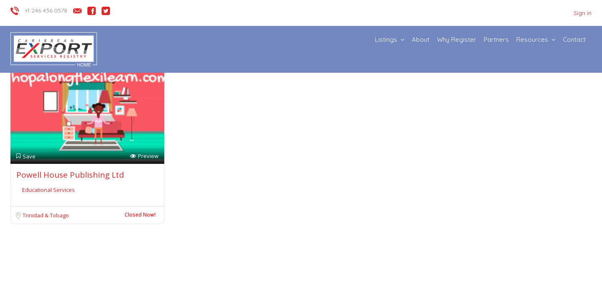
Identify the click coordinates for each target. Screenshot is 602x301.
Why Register (456, 39)
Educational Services (48, 190)
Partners (496, 39)
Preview (144, 156)
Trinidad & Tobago (46, 215)
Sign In (583, 13)
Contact (574, 39)
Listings (386, 39)
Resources (532, 39)
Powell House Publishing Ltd (70, 174)
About (420, 39)
